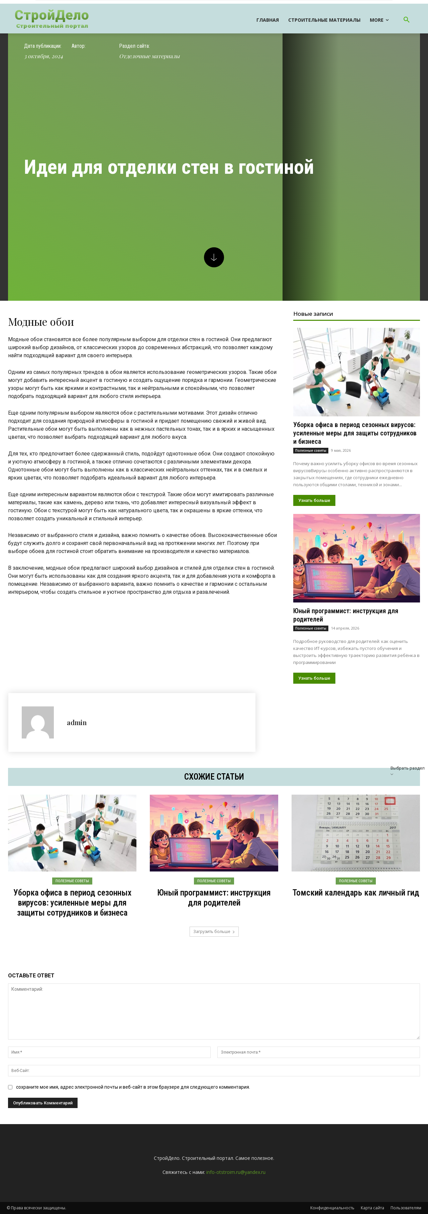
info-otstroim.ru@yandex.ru (235, 1172)
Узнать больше (314, 500)
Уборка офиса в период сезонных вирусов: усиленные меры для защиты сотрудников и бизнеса (355, 433)
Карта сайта (372, 1208)
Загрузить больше (214, 931)
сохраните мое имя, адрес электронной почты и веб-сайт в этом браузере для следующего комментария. (133, 1087)
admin (77, 722)
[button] (406, 20)
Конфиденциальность (332, 1208)
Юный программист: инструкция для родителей (214, 898)
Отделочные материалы (149, 56)
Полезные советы (310, 450)
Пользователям (406, 1208)
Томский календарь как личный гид (356, 893)
